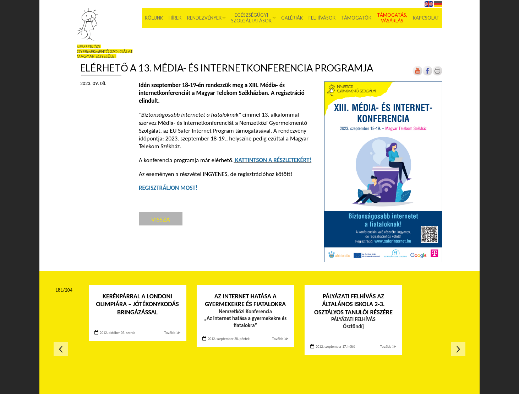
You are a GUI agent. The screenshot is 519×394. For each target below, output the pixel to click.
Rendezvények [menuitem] (204, 18)
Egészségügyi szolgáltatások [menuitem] (251, 17)
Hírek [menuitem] (175, 18)
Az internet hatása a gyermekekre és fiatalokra (245, 300)
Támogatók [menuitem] (356, 18)
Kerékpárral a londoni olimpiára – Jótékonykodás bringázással (137, 304)
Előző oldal (61, 349)
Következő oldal (458, 349)
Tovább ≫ (172, 332)
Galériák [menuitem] (292, 18)
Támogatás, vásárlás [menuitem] (392, 17)
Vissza (160, 219)
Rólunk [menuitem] (154, 18)
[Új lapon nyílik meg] (427, 74)
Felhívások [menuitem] (321, 18)
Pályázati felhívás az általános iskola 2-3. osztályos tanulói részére (353, 304)
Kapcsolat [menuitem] (426, 18)
